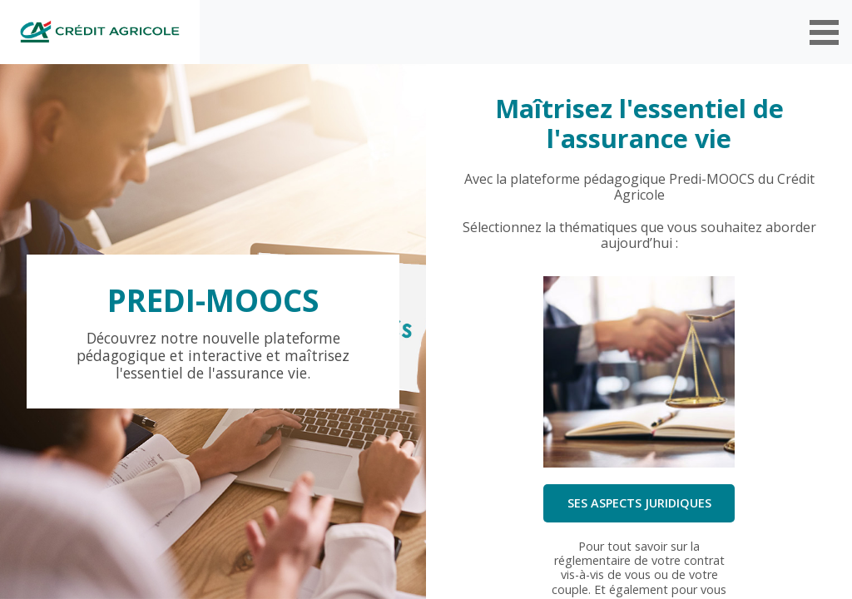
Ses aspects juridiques (639, 503)
